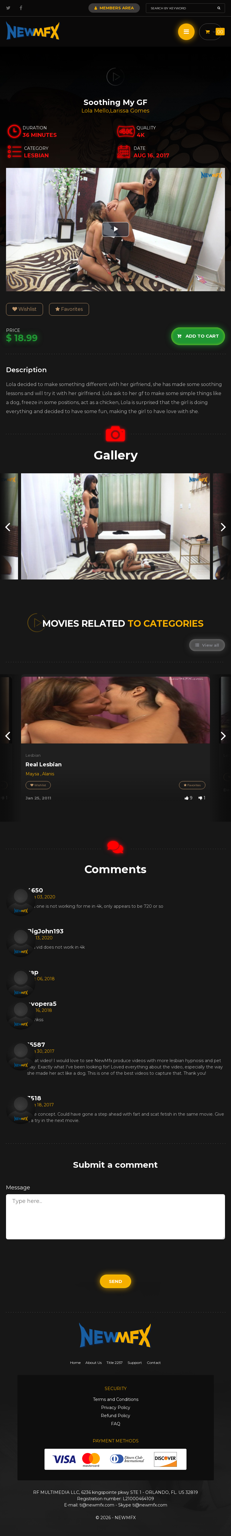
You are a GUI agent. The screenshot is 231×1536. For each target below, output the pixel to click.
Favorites (69, 309)
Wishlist (24, 309)
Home (75, 1362)
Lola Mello (95, 110)
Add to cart (198, 336)
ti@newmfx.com (96, 1505)
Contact (154, 1362)
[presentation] (7, 526)
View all (207, 645)
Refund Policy (115, 1415)
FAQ (115, 1423)
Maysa (33, 774)
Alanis (48, 774)
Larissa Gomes (129, 110)
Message (18, 1187)
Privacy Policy (115, 1407)
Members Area (114, 7)
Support (135, 1362)
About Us (93, 1362)
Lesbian (33, 755)
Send (115, 1281)
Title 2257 (114, 1362)
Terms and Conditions (115, 1399)
